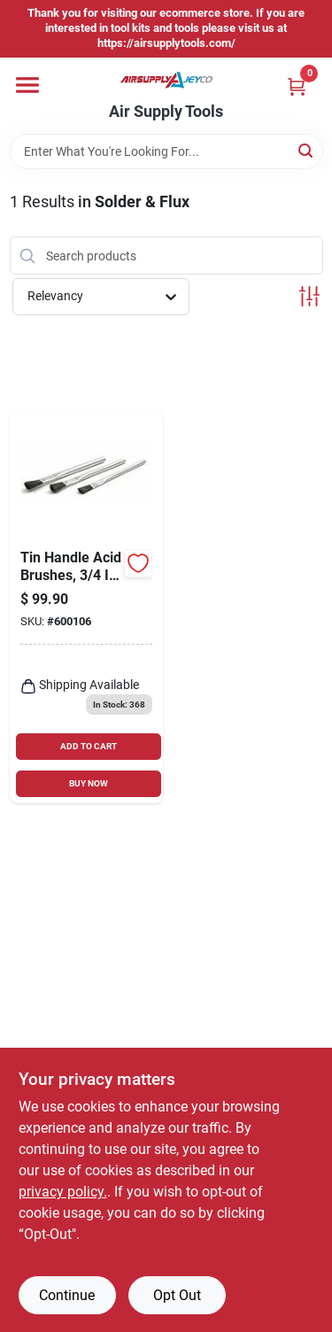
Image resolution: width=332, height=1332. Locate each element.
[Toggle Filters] (309, 296)
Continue (67, 1295)
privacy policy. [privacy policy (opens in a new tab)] (63, 1191)
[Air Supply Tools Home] (166, 80)
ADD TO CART (88, 746)
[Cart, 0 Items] (296, 86)
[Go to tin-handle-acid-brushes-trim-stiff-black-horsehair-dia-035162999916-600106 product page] (87, 607)
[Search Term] (166, 151)
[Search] (307, 150)
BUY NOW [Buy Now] (88, 783)
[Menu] (27, 85)
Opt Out (177, 1295)
